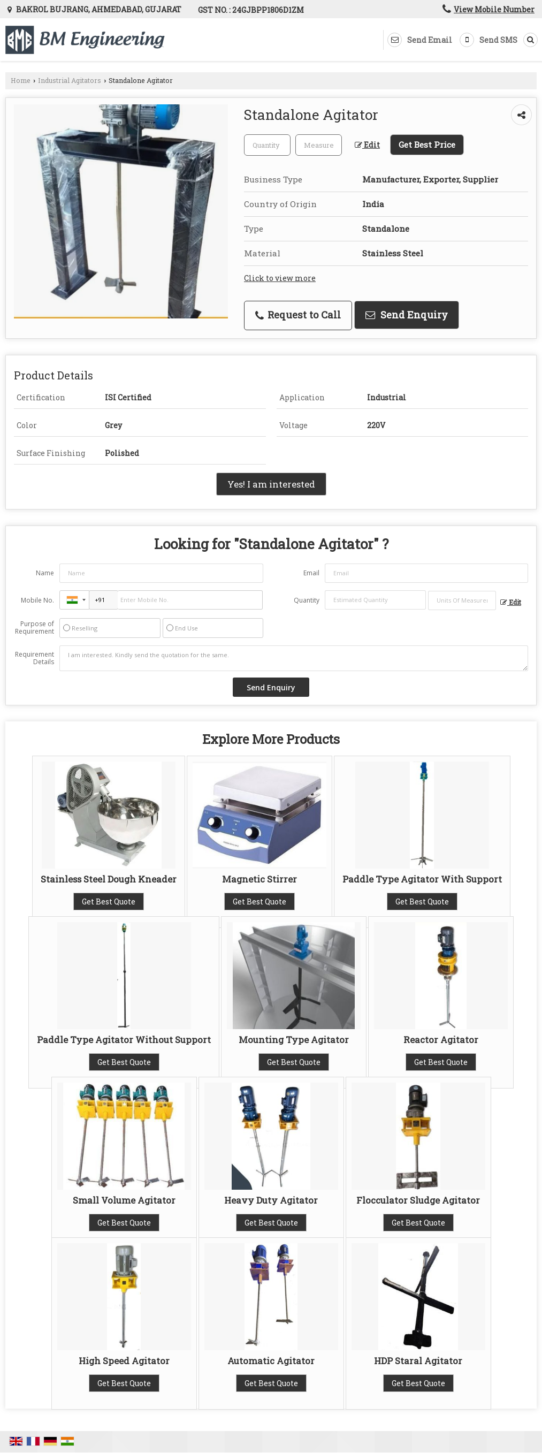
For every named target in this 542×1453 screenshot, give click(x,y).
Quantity (306, 600)
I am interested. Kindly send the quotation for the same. (293, 658)
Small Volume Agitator (124, 1200)
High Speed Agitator (124, 1361)
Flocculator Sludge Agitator (418, 1200)
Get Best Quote (108, 901)
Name (45, 572)
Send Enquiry (406, 314)
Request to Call (298, 314)
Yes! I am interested (271, 484)
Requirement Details (34, 658)
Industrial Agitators (69, 80)
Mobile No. (37, 600)
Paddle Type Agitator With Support (422, 879)
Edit (367, 145)
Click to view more (280, 278)
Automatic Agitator (271, 1361)
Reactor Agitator (440, 1039)
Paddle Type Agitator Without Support (124, 1039)
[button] (494, 9)
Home (20, 80)
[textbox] (318, 145)
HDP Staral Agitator (418, 1361)
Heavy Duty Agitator (271, 1200)
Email (311, 572)
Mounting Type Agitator (294, 1039)
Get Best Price (427, 144)
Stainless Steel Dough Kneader (109, 879)
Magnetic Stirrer (259, 879)
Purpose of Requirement (34, 627)
